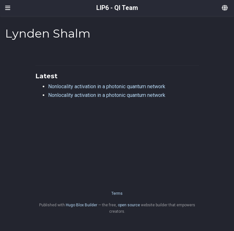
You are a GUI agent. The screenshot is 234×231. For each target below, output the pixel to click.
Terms (117, 193)
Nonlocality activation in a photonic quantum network (106, 86)
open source (129, 205)
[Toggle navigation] (7, 8)
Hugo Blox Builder (81, 205)
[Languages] (225, 8)
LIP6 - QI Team (117, 8)
